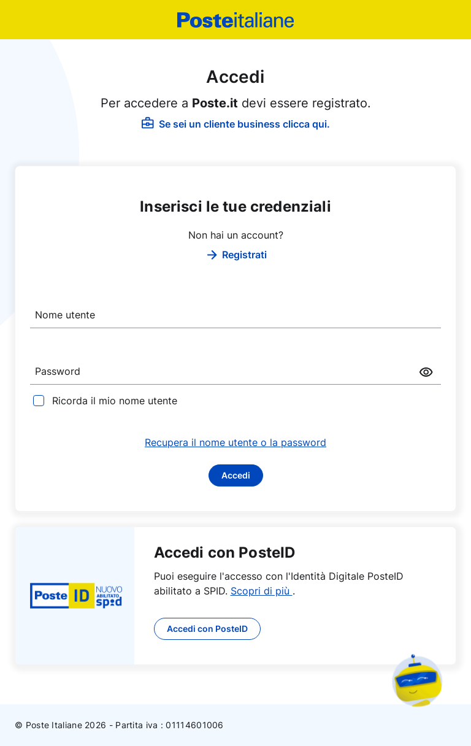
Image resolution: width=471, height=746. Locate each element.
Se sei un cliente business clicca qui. (236, 124)
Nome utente (65, 315)
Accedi (235, 475)
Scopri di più (262, 591)
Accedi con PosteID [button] (207, 628)
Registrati (236, 254)
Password (57, 371)
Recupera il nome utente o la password (235, 442)
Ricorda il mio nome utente (114, 400)
